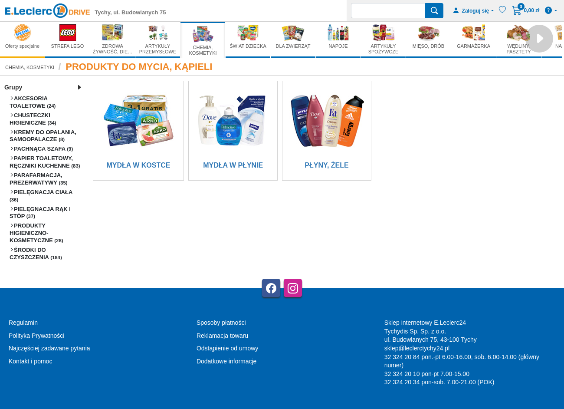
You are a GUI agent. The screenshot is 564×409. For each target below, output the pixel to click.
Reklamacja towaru (222, 335)
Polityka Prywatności (36, 335)
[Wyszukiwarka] (388, 10)
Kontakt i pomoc (30, 361)
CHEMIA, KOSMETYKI (29, 67)
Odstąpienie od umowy (227, 348)
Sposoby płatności (221, 322)
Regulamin (23, 322)
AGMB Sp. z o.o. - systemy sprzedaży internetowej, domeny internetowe (199, 405)
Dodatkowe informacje (227, 361)
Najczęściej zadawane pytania (49, 348)
